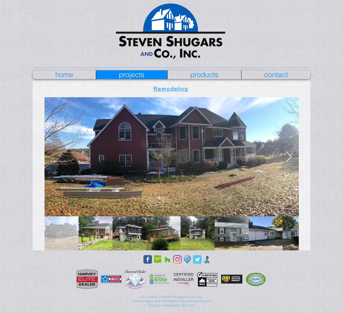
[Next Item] (289, 156)
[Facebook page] (147, 259)
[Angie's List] (157, 259)
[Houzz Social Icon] (167, 259)
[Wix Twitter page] (197, 259)
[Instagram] (177, 259)
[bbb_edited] (207, 259)
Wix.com (187, 305)
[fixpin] (187, 259)
